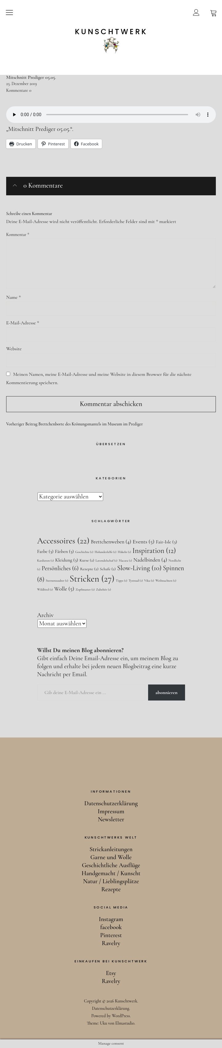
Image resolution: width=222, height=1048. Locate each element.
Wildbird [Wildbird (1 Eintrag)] (45, 589)
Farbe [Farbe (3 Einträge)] (45, 551)
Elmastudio (125, 1023)
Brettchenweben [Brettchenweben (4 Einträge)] (111, 541)
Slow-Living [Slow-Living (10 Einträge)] (139, 568)
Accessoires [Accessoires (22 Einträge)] (63, 540)
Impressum (111, 811)
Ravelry (111, 943)
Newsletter (111, 819)
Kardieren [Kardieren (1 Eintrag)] (45, 561)
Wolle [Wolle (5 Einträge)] (64, 588)
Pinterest (111, 935)
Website (14, 349)
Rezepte (111, 889)
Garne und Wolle (110, 857)
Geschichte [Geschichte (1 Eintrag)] (84, 552)
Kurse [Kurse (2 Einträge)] (86, 560)
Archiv (45, 615)
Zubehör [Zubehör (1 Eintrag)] (103, 589)
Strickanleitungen (111, 849)
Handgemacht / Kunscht (111, 873)
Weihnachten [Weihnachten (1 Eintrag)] (165, 581)
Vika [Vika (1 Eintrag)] (149, 581)
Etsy (111, 973)
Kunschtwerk (111, 32)
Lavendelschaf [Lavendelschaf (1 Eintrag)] (106, 561)
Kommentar (17, 234)
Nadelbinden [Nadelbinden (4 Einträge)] (150, 560)
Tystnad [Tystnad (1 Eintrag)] (136, 581)
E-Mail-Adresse (22, 323)
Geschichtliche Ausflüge (111, 865)
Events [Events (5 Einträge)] (144, 541)
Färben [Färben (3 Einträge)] (64, 551)
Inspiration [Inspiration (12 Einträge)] (154, 550)
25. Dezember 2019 (21, 83)
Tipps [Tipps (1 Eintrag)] (121, 581)
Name (13, 297)
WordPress (121, 1015)
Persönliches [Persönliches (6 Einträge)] (60, 568)
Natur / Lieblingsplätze (111, 881)
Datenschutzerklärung (111, 803)
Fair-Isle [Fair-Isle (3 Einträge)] (166, 542)
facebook (111, 927)
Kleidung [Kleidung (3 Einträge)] (66, 560)
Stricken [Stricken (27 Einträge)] (92, 578)
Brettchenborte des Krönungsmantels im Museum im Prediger (74, 424)
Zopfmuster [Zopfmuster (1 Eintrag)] (85, 589)
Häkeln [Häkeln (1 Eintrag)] (124, 552)
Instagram (111, 919)
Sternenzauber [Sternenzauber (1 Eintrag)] (57, 581)
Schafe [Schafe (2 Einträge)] (107, 568)
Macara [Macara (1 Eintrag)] (125, 561)
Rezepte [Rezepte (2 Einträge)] (89, 568)
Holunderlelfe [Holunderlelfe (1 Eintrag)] (105, 552)
